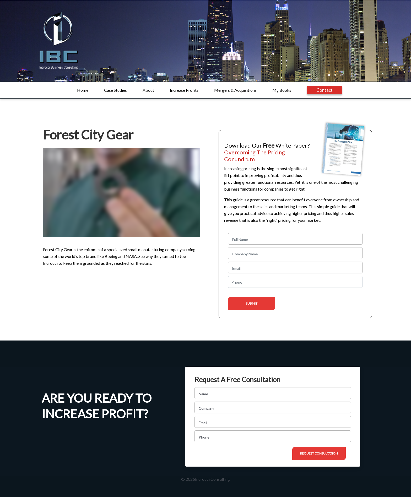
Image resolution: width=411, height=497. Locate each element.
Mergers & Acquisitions (235, 90)
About (148, 90)
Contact (324, 90)
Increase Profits (184, 90)
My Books (281, 90)
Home (82, 90)
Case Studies (115, 90)
